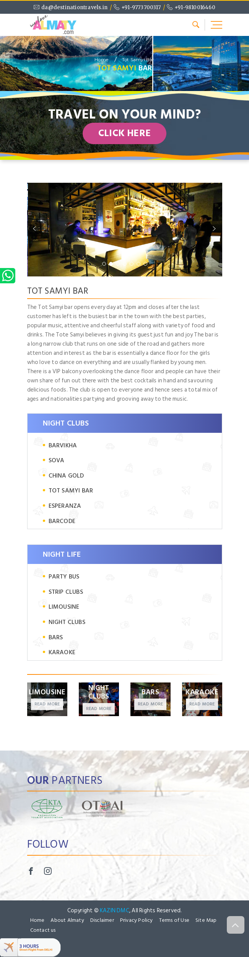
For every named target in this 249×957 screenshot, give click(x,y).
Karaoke (62, 652)
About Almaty (67, 920)
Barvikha (63, 445)
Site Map (206, 920)
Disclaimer (102, 920)
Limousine (64, 607)
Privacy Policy (136, 920)
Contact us (43, 930)
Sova (57, 460)
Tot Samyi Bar (138, 59)
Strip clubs (66, 592)
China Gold (66, 476)
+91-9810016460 (194, 7)
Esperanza (65, 506)
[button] (104, 264)
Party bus (64, 577)
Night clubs (67, 622)
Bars (56, 637)
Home (101, 59)
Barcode (62, 521)
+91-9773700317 (141, 7)
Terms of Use (174, 920)
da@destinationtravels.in (74, 7)
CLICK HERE (124, 133)
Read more (47, 704)
